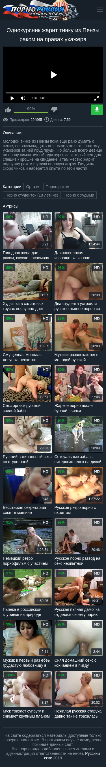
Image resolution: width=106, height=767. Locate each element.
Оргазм (32, 186)
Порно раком (58, 186)
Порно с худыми (79, 195)
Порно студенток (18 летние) (31, 195)
